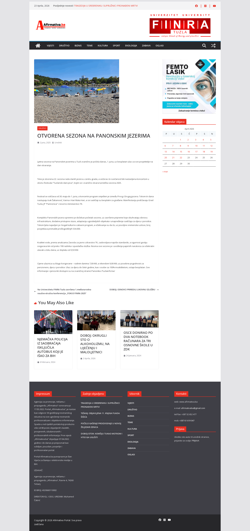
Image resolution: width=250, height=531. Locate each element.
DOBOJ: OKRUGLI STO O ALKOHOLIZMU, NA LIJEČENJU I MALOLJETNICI (95, 343)
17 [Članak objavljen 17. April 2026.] (196, 151)
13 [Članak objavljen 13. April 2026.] (166, 151)
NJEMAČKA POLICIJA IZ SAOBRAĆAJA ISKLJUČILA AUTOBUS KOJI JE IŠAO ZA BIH (52, 347)
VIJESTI (50, 45)
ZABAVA (146, 45)
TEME (90, 45)
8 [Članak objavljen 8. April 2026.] (180, 145)
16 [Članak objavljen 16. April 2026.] (189, 151)
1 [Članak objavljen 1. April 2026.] (180, 139)
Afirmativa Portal (61, 520)
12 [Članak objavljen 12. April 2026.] (211, 145)
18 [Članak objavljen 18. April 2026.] (204, 151)
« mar (165, 171)
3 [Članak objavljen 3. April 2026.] (195, 139)
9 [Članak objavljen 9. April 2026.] (188, 145)
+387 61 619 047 (187, 420)
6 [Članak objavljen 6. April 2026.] (165, 145)
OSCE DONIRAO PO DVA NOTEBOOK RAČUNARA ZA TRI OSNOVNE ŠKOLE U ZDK (138, 340)
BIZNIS (78, 45)
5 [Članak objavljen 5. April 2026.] (210, 139)
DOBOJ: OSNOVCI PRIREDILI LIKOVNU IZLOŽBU (134, 289)
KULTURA (103, 45)
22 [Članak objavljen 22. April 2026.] (181, 157)
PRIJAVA (195, 440)
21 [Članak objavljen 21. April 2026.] (173, 157)
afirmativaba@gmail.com (193, 408)
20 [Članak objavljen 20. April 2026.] (166, 157)
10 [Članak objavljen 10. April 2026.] (196, 145)
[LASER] (189, 61)
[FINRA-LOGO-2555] (180, 14)
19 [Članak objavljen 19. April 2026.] (211, 151)
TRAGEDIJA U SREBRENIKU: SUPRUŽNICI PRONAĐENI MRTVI (106, 5)
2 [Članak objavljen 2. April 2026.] (188, 139)
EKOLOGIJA (131, 45)
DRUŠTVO (64, 45)
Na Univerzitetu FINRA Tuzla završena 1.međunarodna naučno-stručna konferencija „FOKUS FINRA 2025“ (62, 291)
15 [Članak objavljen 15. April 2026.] (181, 151)
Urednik (58, 142)
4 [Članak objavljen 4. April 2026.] (203, 139)
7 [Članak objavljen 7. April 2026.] (172, 145)
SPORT (116, 45)
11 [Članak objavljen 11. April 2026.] (204, 145)
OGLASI (160, 45)
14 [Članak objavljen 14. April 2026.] (173, 151)
